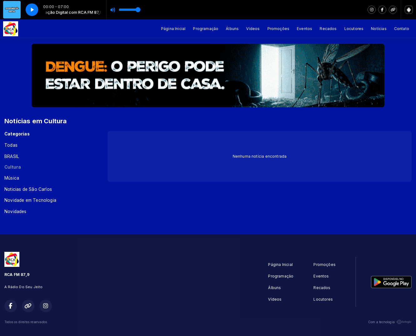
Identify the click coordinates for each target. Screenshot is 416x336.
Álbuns (232, 28)
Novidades (15, 211)
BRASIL (11, 156)
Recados (328, 28)
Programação (205, 28)
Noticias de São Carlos (28, 189)
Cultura (12, 167)
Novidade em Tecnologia (30, 200)
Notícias (378, 28)
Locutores (354, 28)
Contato (401, 28)
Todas (11, 145)
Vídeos (253, 28)
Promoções (278, 28)
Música (11, 178)
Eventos (304, 28)
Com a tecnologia (390, 322)
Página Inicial (173, 28)
